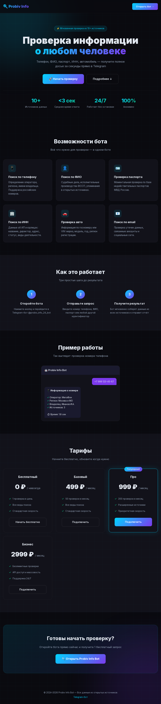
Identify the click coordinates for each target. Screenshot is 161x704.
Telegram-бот (80, 697)
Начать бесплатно (28, 522)
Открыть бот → (145, 6)
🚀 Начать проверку (63, 78)
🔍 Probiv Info (16, 6)
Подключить (80, 522)
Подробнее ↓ (102, 78)
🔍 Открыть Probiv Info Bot (80, 658)
